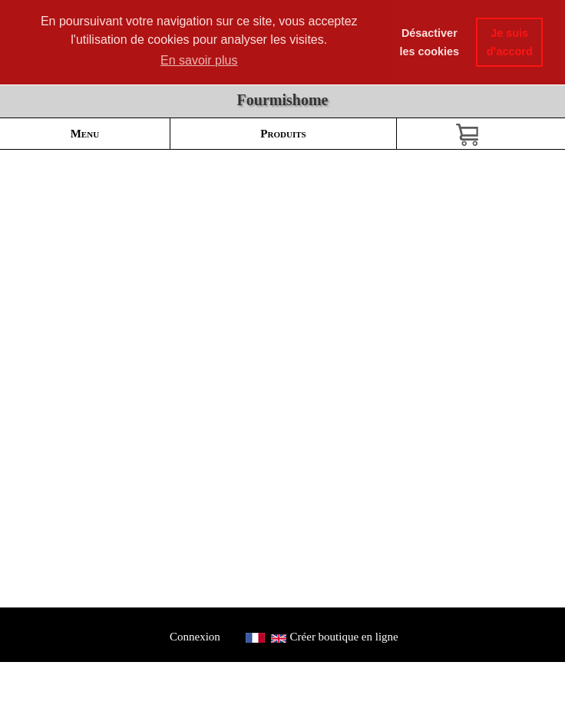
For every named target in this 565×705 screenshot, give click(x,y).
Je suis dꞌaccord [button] (510, 42)
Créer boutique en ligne (344, 637)
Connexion (195, 637)
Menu (85, 133)
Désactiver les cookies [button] (430, 42)
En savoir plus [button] (199, 60)
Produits (283, 133)
